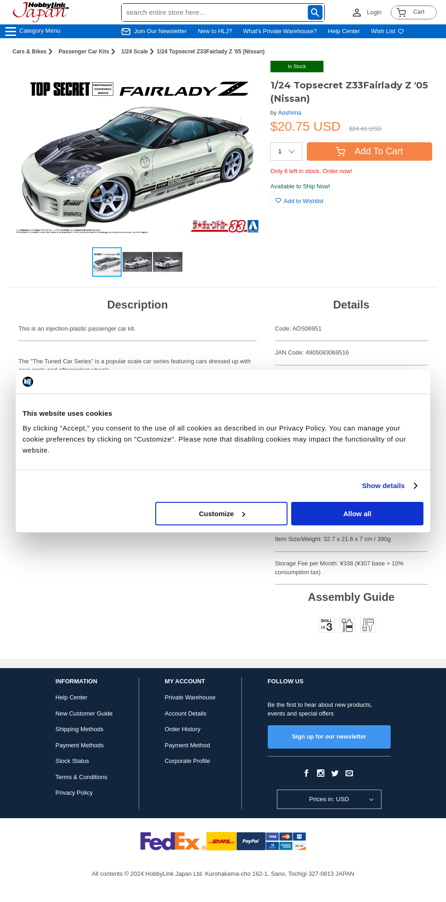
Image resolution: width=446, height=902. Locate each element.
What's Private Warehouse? (280, 31)
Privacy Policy (74, 792)
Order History (182, 729)
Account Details (185, 713)
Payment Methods (79, 745)
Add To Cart (369, 151)
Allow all (357, 514)
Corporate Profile (187, 760)
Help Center (344, 31)
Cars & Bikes (29, 51)
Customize (222, 514)
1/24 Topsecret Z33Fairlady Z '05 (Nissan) (210, 51)
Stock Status (72, 760)
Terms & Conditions (81, 777)
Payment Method (187, 745)
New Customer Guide (83, 713)
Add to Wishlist (299, 201)
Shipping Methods (79, 729)
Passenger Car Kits (84, 51)
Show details (383, 485)
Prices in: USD (329, 799)
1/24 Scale (134, 51)
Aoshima (289, 112)
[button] (244, 77)
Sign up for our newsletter (329, 736)
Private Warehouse (190, 697)
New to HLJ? (215, 31)
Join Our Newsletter (160, 31)
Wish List (387, 31)
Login (374, 12)
